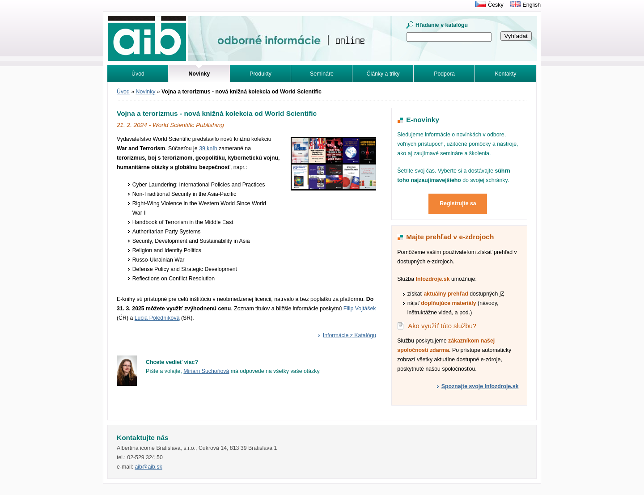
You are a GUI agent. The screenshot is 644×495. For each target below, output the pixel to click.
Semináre (322, 74)
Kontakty (506, 74)
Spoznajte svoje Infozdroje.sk (480, 386)
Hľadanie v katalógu (441, 25)
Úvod (137, 74)
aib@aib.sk (148, 467)
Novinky (146, 92)
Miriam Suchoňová (206, 371)
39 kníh (208, 148)
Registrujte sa (458, 203)
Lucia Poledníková (157, 318)
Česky (495, 5)
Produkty (260, 74)
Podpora (444, 74)
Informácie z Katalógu (349, 335)
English (532, 5)
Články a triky (383, 74)
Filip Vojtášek (359, 308)
